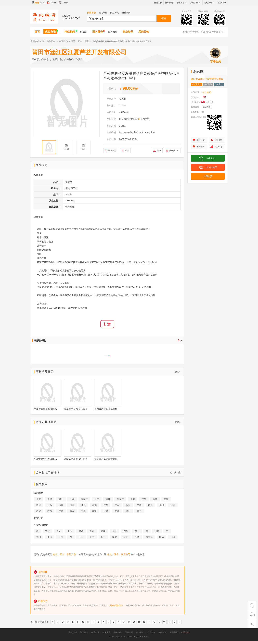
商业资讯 (114, 12)
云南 (172, 505)
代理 (172, 537)
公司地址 (201, 146)
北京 (38, 499)
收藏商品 (112, 150)
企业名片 (210, 158)
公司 (92, 531)
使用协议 (106, 632)
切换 (42, 2)
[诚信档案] (206, 107)
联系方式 (95, 632)
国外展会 (112, 31)
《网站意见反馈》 (116, 605)
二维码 (63, 2)
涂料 (157, 531)
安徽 (166, 499)
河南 (72, 505)
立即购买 (207, 176)
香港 (117, 511)
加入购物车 (211, 167)
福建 (38, 505)
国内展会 (103, 12)
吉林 (108, 499)
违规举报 (174, 632)
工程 (49, 537)
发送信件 (208, 84)
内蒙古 (84, 499)
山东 (61, 505)
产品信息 (218, 146)
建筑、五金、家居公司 (118, 554)
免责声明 (73, 632)
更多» (178, 371)
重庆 (139, 505)
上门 (81, 537)
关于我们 (84, 632)
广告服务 (151, 632)
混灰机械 (51, 41)
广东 (105, 505)
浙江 (155, 499)
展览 (81, 531)
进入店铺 (201, 140)
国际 (161, 537)
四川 (150, 505)
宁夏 (83, 511)
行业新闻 (126, 12)
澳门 (128, 511)
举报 (159, 150)
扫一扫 (174, 150)
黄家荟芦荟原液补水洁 (75, 408)
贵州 (161, 505)
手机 (114, 531)
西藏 (38, 511)
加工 (137, 531)
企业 (125, 537)
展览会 (149, 537)
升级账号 (169, 2)
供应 (58, 531)
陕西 (49, 511)
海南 (128, 505)
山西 (72, 499)
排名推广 (140, 632)
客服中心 (222, 2)
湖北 (83, 505)
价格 (103, 531)
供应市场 (91, 12)
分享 (127, 150)
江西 (49, 505)
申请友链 (185, 632)
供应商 (83, 31)
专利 (38, 537)
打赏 (107, 324)
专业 (47, 531)
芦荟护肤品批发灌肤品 (45, 408)
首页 (37, 31)
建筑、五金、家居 (80, 41)
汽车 (125, 531)
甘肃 (61, 511)
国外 (139, 511)
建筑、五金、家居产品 (64, 554)
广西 (117, 505)
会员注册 (158, 2)
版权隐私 (118, 632)
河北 (61, 499)
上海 (132, 499)
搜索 (163, 18)
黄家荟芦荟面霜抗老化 (105, 408)
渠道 (114, 537)
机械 (137, 537)
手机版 (53, 2)
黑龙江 (120, 499)
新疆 (94, 511)
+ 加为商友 (196, 84)
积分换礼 (163, 632)
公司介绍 (218, 140)
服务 (103, 537)
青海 (72, 511)
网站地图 (129, 632)
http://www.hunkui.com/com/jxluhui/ (137, 132)
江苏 (144, 499)
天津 (49, 499)
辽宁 (96, 499)
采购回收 (143, 31)
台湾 (105, 511)
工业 (69, 531)
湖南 (94, 505)
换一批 (175, 472)
